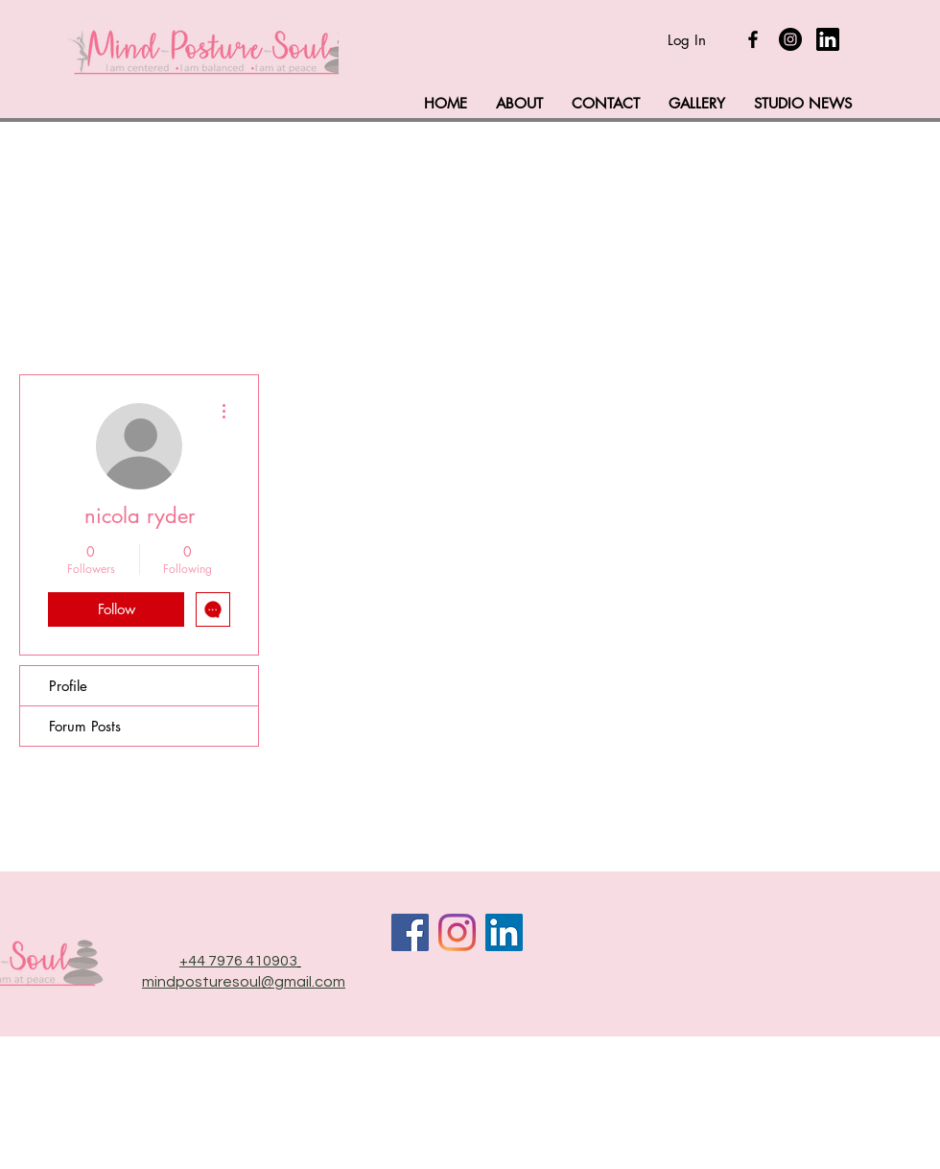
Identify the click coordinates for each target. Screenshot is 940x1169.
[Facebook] (410, 932)
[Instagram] (790, 39)
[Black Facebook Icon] (752, 39)
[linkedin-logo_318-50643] (827, 39)
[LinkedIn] (504, 932)
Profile (68, 686)
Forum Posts (85, 726)
